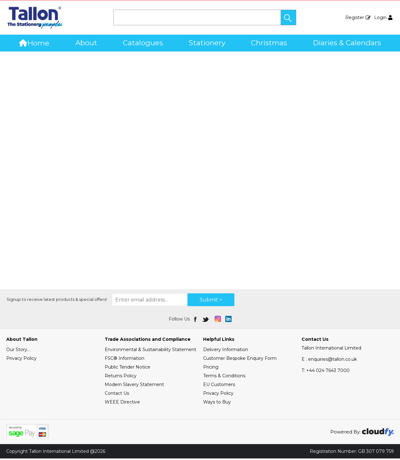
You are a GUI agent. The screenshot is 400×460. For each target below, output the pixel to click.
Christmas (269, 42)
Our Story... (18, 351)
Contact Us (117, 395)
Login (380, 17)
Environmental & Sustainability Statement (150, 351)
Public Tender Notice (127, 368)
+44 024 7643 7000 (326, 372)
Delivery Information (225, 351)
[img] (196, 320)
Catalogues (143, 42)
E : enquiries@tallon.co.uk (329, 361)
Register (354, 17)
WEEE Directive (122, 403)
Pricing (210, 368)
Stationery (207, 42)
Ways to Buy (217, 403)
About (86, 42)
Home (34, 43)
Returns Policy (121, 377)
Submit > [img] (211, 301)
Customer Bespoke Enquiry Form (240, 360)
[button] (288, 17)
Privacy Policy (21, 360)
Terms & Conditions (224, 377)
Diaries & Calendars (347, 42)
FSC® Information (124, 360)
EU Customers (219, 386)
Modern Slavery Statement (134, 386)
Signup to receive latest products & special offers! (57, 300)
